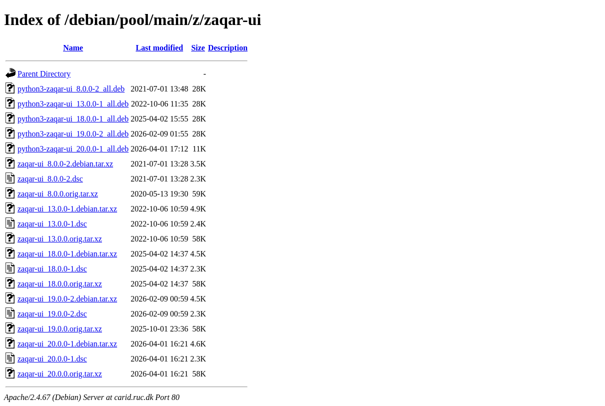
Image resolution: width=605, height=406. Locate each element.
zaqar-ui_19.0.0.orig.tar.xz (60, 328)
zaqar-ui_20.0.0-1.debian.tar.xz (67, 344)
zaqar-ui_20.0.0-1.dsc (52, 358)
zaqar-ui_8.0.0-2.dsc (50, 178)
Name (73, 48)
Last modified (160, 48)
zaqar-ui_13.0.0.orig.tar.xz (60, 238)
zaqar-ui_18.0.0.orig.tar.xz (60, 284)
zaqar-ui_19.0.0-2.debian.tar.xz (67, 298)
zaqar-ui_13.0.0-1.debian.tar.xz (67, 208)
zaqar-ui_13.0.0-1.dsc (52, 224)
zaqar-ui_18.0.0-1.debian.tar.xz (67, 254)
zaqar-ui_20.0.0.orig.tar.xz (60, 374)
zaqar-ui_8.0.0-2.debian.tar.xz (65, 164)
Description (228, 48)
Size (198, 48)
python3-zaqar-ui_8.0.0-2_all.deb (71, 88)
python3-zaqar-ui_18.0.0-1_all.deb (73, 118)
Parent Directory (44, 74)
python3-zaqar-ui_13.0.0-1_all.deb (73, 104)
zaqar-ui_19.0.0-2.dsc (52, 314)
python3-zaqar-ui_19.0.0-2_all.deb (73, 134)
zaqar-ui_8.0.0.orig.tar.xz (58, 194)
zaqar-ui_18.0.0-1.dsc (52, 268)
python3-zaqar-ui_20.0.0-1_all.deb (73, 148)
